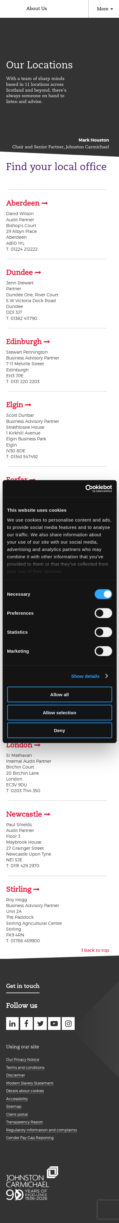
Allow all (59, 694)
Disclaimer (15, 1075)
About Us (36, 8)
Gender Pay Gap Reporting (30, 1137)
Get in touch (22, 985)
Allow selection (59, 712)
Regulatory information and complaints (41, 1130)
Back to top (96, 950)
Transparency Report (24, 1122)
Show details (85, 675)
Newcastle (24, 814)
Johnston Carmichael (8, 9)
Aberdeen (22, 203)
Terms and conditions (25, 1067)
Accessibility (17, 1098)
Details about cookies (25, 1090)
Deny (59, 730)
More (102, 9)
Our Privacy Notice (22, 1059)
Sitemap (13, 1106)
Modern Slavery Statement (30, 1083)
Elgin (14, 405)
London (19, 745)
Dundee (19, 272)
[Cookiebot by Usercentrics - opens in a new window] (85, 488)
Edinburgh (24, 342)
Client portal (17, 1114)
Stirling (18, 889)
